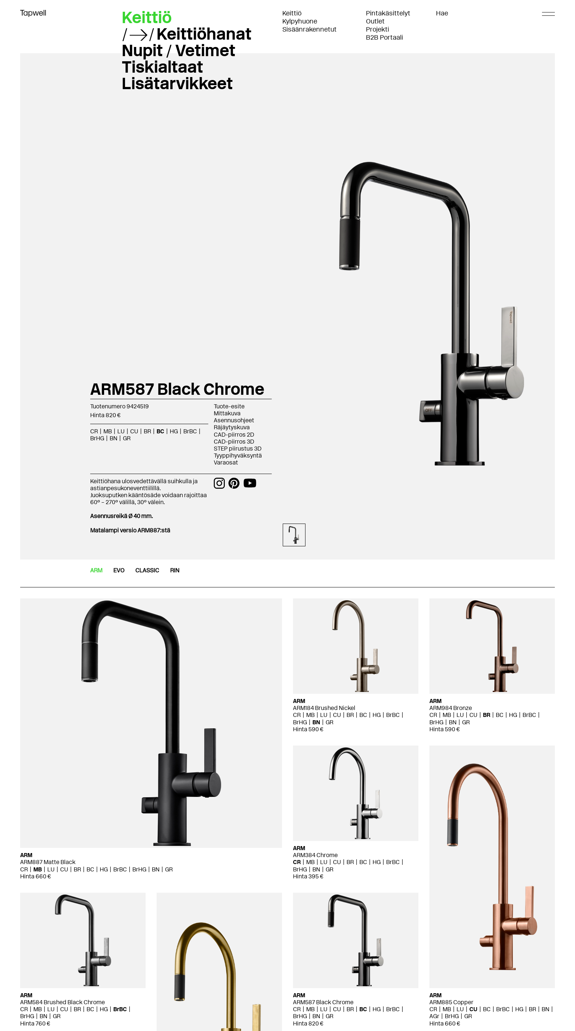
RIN (174, 570)
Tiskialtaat (162, 67)
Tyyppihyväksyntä (238, 455)
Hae (442, 13)
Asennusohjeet (234, 420)
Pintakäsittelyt (388, 13)
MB (107, 431)
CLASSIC (147, 570)
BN (113, 438)
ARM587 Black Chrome (323, 1002)
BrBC (190, 431)
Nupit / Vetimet (178, 50)
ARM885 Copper (451, 1002)
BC (160, 431)
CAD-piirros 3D (234, 441)
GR (127, 438)
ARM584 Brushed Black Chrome (62, 1002)
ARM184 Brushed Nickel (324, 707)
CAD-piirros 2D (234, 434)
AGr (434, 1016)
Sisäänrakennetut (309, 29)
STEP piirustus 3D (237, 448)
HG (174, 431)
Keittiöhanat (204, 34)
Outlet (375, 21)
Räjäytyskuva (232, 427)
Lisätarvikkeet (177, 83)
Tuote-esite (229, 406)
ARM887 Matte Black (48, 862)
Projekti (377, 29)
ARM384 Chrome (315, 855)
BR (147, 431)
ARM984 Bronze (450, 707)
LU (121, 431)
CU (134, 431)
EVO (118, 570)
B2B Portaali (384, 37)
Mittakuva (227, 413)
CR (94, 431)
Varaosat (226, 462)
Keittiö (291, 13)
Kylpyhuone (299, 21)
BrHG (97, 438)
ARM (96, 570)
